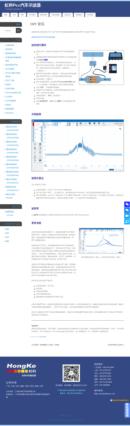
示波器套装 (10, 45)
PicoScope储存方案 (13, 93)
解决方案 (43, 15)
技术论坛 (68, 15)
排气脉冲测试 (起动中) (116, 345)
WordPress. (79, 420)
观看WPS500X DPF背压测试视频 (43, 37)
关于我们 (90, 15)
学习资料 (32, 15)
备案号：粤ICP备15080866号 (71, 393)
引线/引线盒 (10, 89)
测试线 (8, 105)
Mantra (71, 420)
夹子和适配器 (11, 101)
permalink (43, 337)
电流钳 (8, 84)
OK (18, 29)
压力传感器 (10, 69)
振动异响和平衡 (12, 65)
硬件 (7, 233)
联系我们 (79, 15)
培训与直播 (55, 15)
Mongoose (10, 113)
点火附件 (9, 97)
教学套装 (9, 49)
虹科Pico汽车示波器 (23, 5)
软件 (22, 15)
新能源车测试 (11, 53)
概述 (7, 229)
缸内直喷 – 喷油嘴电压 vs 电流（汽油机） (45, 345)
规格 (7, 241)
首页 (5, 15)
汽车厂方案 (10, 80)
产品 (14, 15)
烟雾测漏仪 (10, 109)
